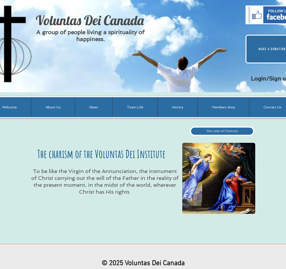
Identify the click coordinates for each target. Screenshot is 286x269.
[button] (53, 107)
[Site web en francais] (222, 131)
